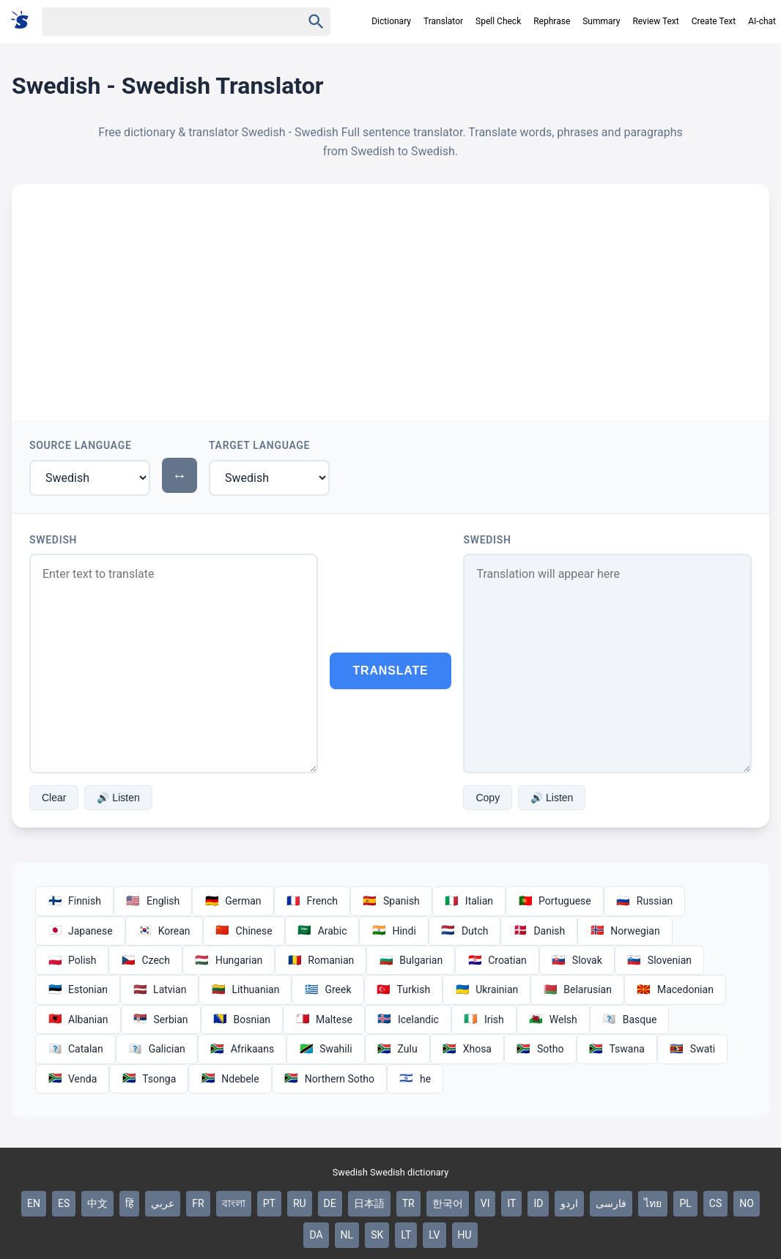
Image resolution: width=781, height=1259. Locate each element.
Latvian (159, 989)
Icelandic (408, 1019)
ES (64, 1203)
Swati (692, 1049)
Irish (484, 1019)
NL (347, 1235)
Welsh (553, 1019)
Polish (72, 960)
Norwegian (624, 931)
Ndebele (230, 1079)
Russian (644, 901)
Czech (145, 960)
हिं (129, 1203)
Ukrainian (486, 989)
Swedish (53, 540)
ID (538, 1203)
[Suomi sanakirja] (24, 20)
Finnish (74, 901)
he (415, 1079)
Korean (164, 931)
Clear (54, 797)
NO (746, 1203)
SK (377, 1235)
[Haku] (158, 21)
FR (198, 1203)
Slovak (577, 960)
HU (465, 1235)
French (312, 901)
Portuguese (554, 901)
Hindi (393, 931)
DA (315, 1235)
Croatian (497, 960)
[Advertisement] (390, 293)
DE (330, 1203)
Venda (72, 1079)
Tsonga (149, 1079)
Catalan (75, 1049)
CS (715, 1203)
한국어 (447, 1203)
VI (485, 1203)
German (232, 901)
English (152, 901)
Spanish (391, 901)
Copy (487, 797)
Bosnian (241, 1019)
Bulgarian (411, 960)
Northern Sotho (329, 1079)
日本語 (369, 1203)
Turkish (404, 989)
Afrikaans (242, 1049)
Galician (156, 1049)
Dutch (465, 931)
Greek (327, 989)
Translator (443, 21)
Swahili (325, 1049)
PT (269, 1203)
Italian (469, 901)
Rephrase (551, 21)
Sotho (540, 1049)
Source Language (80, 445)
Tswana (617, 1049)
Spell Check (498, 21)
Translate (391, 670)
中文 (97, 1203)
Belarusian (577, 989)
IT (511, 1203)
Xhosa (467, 1049)
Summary (601, 21)
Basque (629, 1019)
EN (33, 1203)
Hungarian (228, 960)
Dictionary (391, 21)
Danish (539, 931)
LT (406, 1235)
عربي (162, 1203)
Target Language (259, 445)
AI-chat (762, 21)
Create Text (714, 21)
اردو (569, 1203)
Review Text (655, 21)
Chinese (244, 931)
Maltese (323, 1019)
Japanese (80, 931)
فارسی (611, 1203)
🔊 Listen (118, 797)
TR (408, 1203)
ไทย (653, 1203)
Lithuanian (245, 989)
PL (685, 1203)
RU (299, 1203)
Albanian (78, 1019)
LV (434, 1235)
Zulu (397, 1049)
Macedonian (675, 989)
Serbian (160, 1019)
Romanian (320, 960)
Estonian (78, 989)
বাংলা (233, 1203)
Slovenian (659, 960)
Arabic (322, 931)
